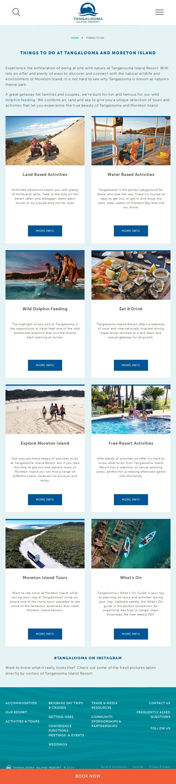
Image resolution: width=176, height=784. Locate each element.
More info (45, 231)
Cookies (138, 766)
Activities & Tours (22, 721)
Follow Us (160, 728)
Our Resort (16, 712)
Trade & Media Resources (104, 705)
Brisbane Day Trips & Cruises (66, 705)
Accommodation (21, 703)
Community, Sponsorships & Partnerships (106, 721)
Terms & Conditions (114, 766)
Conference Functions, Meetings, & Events (66, 730)
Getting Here (61, 717)
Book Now (87, 776)
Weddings (58, 744)
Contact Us (159, 703)
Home (75, 37)
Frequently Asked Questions (153, 714)
